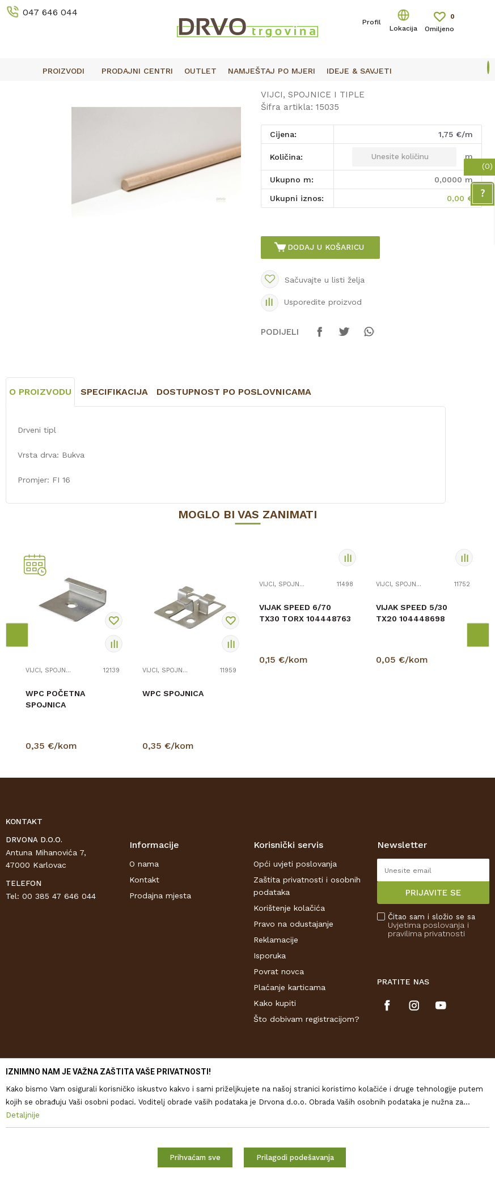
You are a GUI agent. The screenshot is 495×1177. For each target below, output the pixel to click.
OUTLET (246, 91)
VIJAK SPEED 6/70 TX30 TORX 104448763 (305, 708)
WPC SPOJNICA (173, 789)
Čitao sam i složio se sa (431, 1021)
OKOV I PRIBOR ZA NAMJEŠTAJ (104, 116)
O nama (144, 959)
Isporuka (269, 1051)
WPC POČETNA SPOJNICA (55, 794)
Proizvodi (22, 116)
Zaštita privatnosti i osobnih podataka (307, 981)
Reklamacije (275, 1035)
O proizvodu (40, 487)
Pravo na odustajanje (293, 1019)
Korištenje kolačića (289, 1003)
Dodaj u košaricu (327, 334)
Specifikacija (114, 487)
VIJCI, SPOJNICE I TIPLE (214, 116)
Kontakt (144, 975)
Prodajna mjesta (160, 991)
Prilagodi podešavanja (295, 1157)
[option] (247, 90)
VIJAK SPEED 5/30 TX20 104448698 (411, 708)
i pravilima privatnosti (428, 1025)
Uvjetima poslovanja (426, 1020)
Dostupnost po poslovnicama (233, 487)
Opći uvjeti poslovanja (295, 959)
